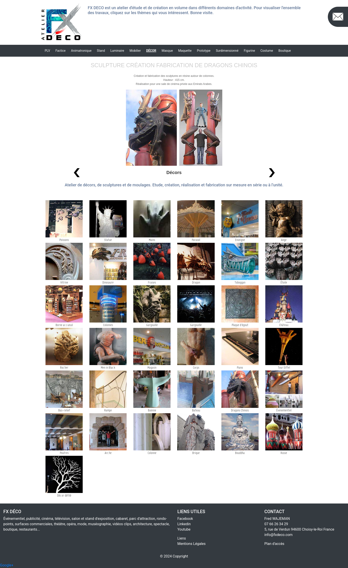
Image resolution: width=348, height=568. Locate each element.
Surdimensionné (227, 50)
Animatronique (81, 50)
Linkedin (184, 524)
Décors (174, 172)
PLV (47, 50)
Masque (167, 50)
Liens (181, 538)
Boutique (284, 50)
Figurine (249, 50)
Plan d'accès (274, 544)
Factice (61, 50)
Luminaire (117, 50)
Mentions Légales (191, 544)
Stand (101, 50)
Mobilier (135, 50)
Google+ (6, 565)
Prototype (203, 50)
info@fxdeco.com (278, 535)
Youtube (184, 529)
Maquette (185, 50)
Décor (151, 50)
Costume (266, 50)
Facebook (185, 518)
